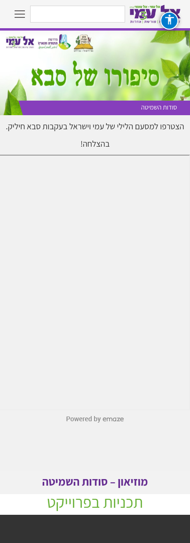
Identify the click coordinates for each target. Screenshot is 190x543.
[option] (95, 73)
